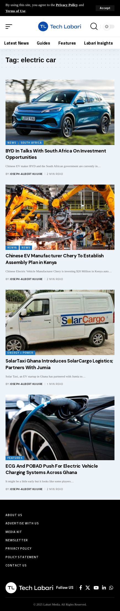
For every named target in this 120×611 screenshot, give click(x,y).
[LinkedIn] (104, 588)
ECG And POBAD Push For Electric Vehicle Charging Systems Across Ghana (52, 469)
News (11, 143)
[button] (105, 8)
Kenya (12, 247)
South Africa (31, 143)
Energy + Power (20, 353)
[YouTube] (96, 588)
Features (14, 458)
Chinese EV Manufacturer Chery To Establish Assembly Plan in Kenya (55, 259)
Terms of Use (15, 11)
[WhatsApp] (111, 588)
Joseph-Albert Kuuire (26, 174)
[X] (88, 588)
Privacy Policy (67, 5)
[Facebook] (81, 588)
